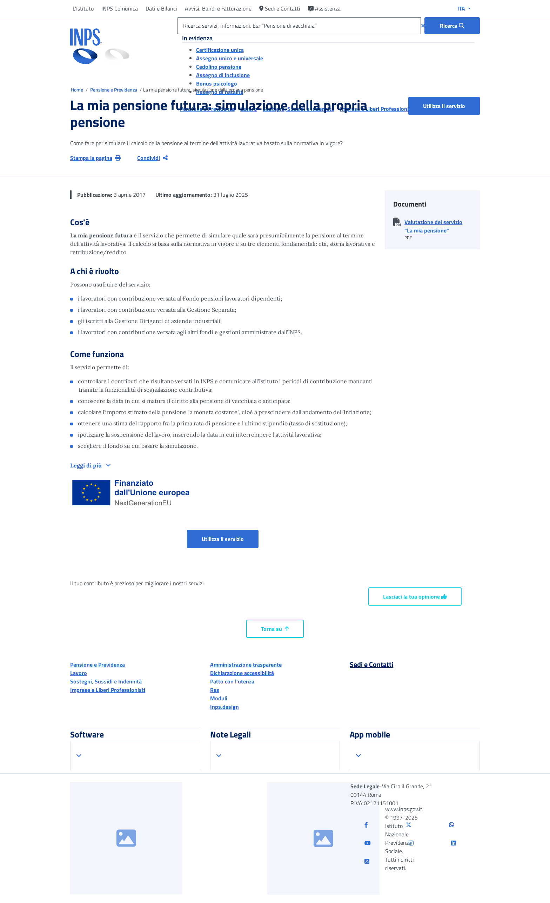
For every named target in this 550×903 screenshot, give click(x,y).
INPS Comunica (119, 8)
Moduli (218, 698)
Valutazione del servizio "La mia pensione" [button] (433, 226)
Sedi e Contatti (279, 8)
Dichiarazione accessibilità (242, 673)
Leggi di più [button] (86, 465)
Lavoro (78, 673)
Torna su (275, 629)
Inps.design (224, 706)
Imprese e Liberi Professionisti (107, 690)
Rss (214, 690)
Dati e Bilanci (161, 8)
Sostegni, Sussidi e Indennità (106, 681)
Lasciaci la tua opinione (415, 596)
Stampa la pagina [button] (95, 158)
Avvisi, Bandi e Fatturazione (218, 8)
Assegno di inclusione (223, 75)
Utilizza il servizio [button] (451, 105)
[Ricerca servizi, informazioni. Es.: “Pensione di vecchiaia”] (299, 25)
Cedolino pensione (218, 66)
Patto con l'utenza (232, 681)
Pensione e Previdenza (114, 89)
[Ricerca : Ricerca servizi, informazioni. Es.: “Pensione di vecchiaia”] (452, 25)
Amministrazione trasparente (246, 664)
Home (77, 89)
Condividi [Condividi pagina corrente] (152, 158)
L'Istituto (83, 8)
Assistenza (324, 8)
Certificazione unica (220, 50)
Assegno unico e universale (229, 58)
